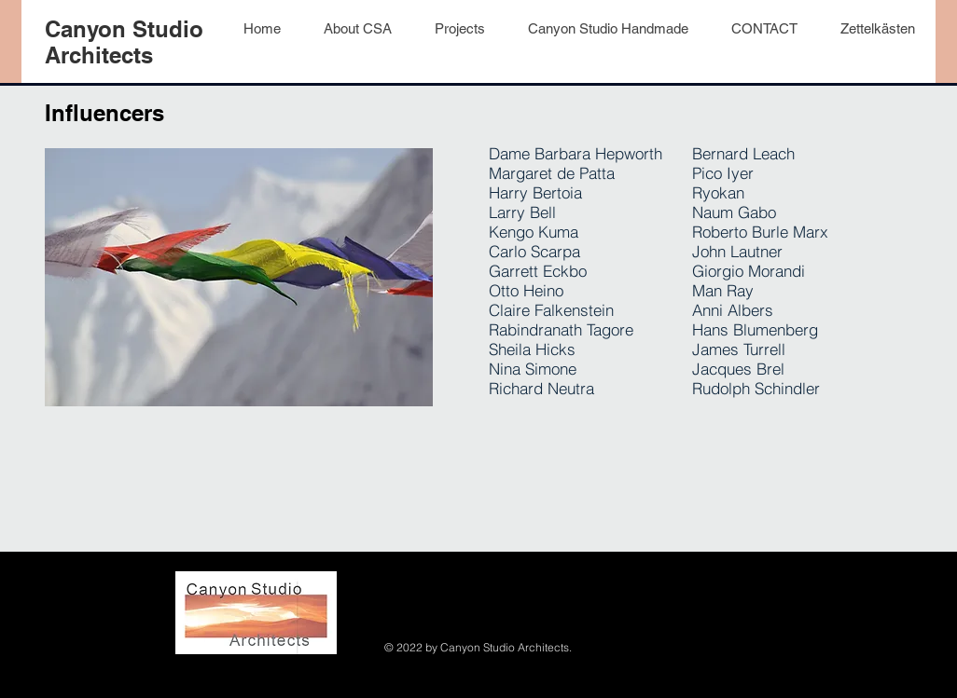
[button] (877, 29)
